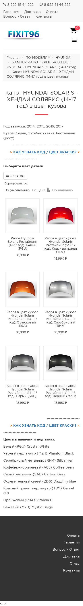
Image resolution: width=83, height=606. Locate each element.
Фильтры (15, 175)
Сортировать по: (16, 183)
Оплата (52, 11)
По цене (41, 190)
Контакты (43, 16)
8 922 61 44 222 (20, 4)
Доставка (32, 11)
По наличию (62, 190)
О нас (75, 563)
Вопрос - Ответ (16, 16)
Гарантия (11, 11)
